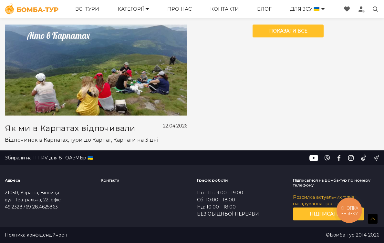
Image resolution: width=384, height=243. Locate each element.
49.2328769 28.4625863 (31, 207)
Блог (264, 9)
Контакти (224, 9)
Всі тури (87, 9)
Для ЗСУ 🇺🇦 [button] (305, 9)
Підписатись (328, 214)
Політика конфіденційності (36, 235)
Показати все (288, 31)
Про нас (179, 9)
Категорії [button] (131, 9)
